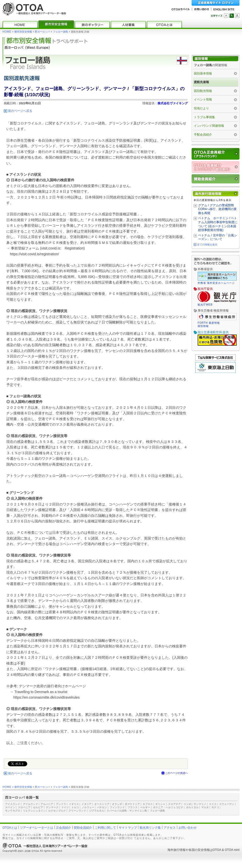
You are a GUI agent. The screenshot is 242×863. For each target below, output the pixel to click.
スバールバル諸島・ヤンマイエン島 (127, 810)
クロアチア (174, 804)
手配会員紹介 (203, 134)
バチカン (102, 807)
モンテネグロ (12, 810)
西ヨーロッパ (42, 31)
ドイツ (65, 807)
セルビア (38, 807)
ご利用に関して (105, 827)
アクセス (170, 827)
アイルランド (30, 804)
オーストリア (101, 804)
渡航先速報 (201, 82)
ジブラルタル (96, 810)
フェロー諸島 (60, 31)
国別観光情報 (203, 91)
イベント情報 (203, 99)
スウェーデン (226, 804)
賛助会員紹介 (83, 827)
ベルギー (145, 807)
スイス (213, 804)
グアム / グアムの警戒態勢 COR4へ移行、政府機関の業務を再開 (217, 209)
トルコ (75, 807)
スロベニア (24, 807)
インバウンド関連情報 (209, 126)
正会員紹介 (63, 827)
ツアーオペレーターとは (36, 827)
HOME (7, 31)
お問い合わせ (187, 827)
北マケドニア (132, 804)
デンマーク (52, 807)
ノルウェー (88, 807)
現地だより (201, 108)
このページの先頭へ (176, 773)
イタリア (86, 804)
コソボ (187, 804)
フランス (133, 807)
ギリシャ (160, 804)
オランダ (117, 804)
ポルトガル (192, 807)
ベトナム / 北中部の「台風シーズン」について (217, 237)
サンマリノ (200, 804)
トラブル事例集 (204, 117)
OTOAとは (10, 827)
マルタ (205, 807)
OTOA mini (232, 850)
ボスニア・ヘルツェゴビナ (168, 807)
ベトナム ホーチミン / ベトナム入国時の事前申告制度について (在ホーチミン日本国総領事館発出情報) (217, 224)
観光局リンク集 (150, 827)
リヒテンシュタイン (34, 810)
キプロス (148, 804)
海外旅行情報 (176, 850)
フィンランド (117, 807)
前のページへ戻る (20, 110)
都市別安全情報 (23, 31)
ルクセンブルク (57, 810)
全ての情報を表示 (207, 244)
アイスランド (12, 804)
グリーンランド (77, 810)
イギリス (74, 804)
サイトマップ (128, 827)
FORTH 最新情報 (209, 322)
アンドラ (61, 804)
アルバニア (47, 804)
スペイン (10, 807)
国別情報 (203, 326)
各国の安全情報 (199, 850)
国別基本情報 (203, 73)
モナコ (215, 807)
